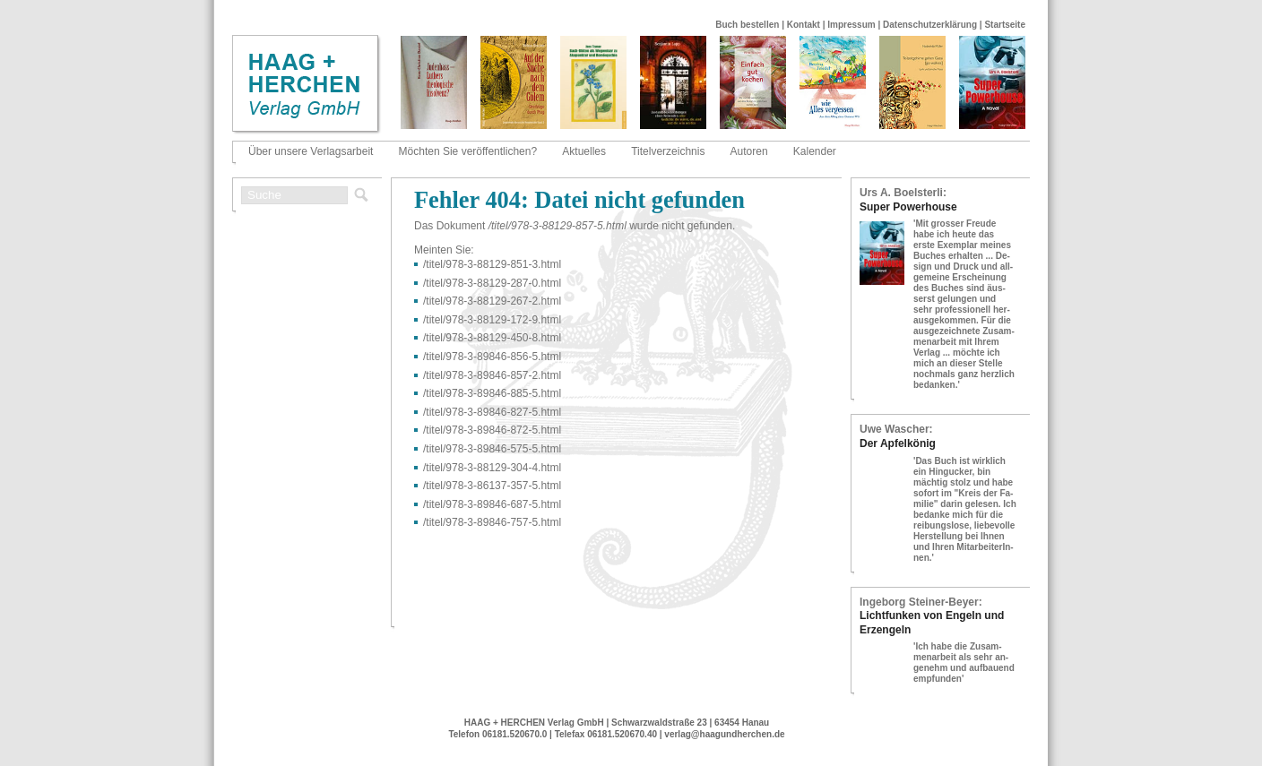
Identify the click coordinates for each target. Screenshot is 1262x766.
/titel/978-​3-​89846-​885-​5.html (492, 393)
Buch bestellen (747, 25)
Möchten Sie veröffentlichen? (468, 151)
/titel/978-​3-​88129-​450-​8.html (492, 337)
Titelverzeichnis (667, 151)
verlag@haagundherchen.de (724, 734)
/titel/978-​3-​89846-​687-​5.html (492, 504)
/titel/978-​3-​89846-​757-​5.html (492, 522)
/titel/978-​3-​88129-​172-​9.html (492, 320)
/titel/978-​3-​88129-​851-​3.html (492, 264)
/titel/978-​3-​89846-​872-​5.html (492, 430)
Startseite (1004, 25)
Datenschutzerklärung (930, 25)
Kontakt (803, 25)
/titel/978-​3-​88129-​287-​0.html (492, 283)
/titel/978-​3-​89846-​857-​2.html (492, 375)
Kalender (814, 151)
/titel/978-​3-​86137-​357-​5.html (492, 485)
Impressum (851, 25)
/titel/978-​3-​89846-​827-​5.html (492, 412)
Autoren (749, 151)
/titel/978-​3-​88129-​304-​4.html (492, 467)
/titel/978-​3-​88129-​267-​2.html (492, 301)
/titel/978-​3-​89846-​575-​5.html (492, 449)
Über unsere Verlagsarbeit (310, 151)
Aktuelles (584, 151)
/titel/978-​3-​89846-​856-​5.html (492, 356)
